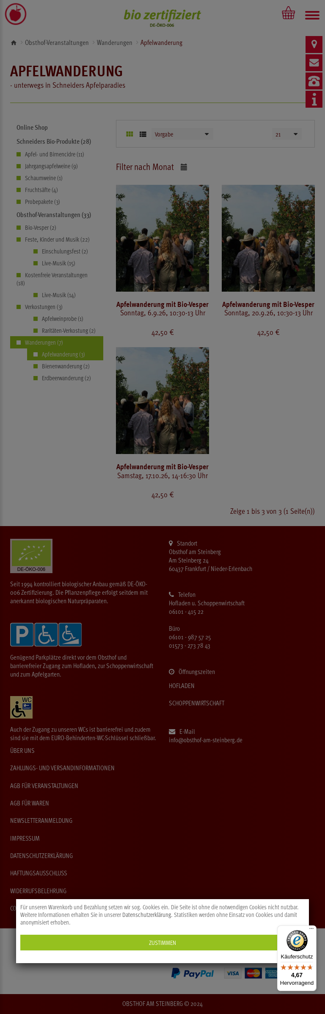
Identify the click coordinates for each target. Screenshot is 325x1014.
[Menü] (311, 930)
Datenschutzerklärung (146, 915)
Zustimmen (162, 943)
